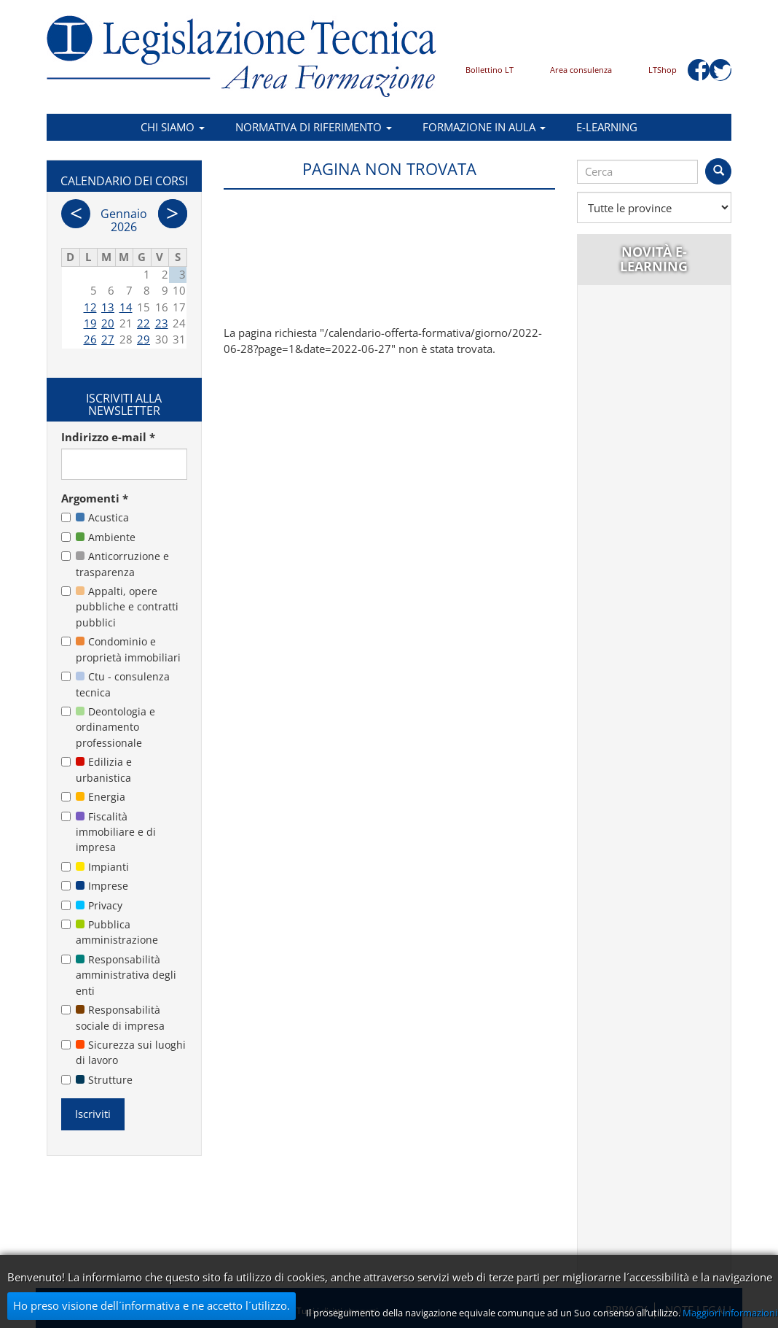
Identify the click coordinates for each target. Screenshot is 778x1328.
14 (126, 307)
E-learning (606, 127)
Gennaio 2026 (124, 220)
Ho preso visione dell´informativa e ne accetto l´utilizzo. (151, 1305)
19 (90, 323)
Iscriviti (93, 1113)
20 (107, 323)
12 (90, 307)
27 (107, 339)
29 (143, 339)
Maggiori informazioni (730, 1312)
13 (107, 307)
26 (90, 339)
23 (161, 323)
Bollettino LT (489, 69)
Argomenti (94, 498)
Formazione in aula (484, 127)
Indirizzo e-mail (108, 437)
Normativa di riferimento (313, 127)
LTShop (662, 69)
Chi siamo (173, 127)
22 (143, 323)
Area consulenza (581, 69)
